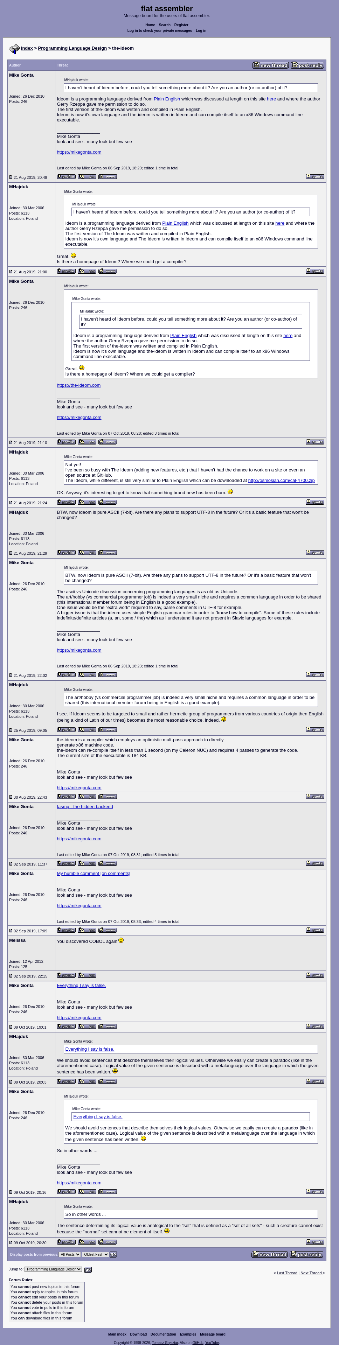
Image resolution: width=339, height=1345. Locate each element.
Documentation (163, 1334)
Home (150, 25)
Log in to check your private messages (159, 31)
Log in (201, 31)
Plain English (167, 98)
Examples (188, 1334)
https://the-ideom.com (79, 385)
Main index (117, 1334)
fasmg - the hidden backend (85, 806)
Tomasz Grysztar (165, 1343)
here (271, 98)
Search (165, 25)
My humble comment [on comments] (93, 873)
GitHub (197, 1343)
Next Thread (311, 1273)
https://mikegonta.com (79, 152)
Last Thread (287, 1273)
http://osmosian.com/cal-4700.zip (281, 480)
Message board (213, 1334)
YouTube (212, 1343)
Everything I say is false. (81, 985)
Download (138, 1334)
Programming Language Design (72, 48)
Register (181, 25)
